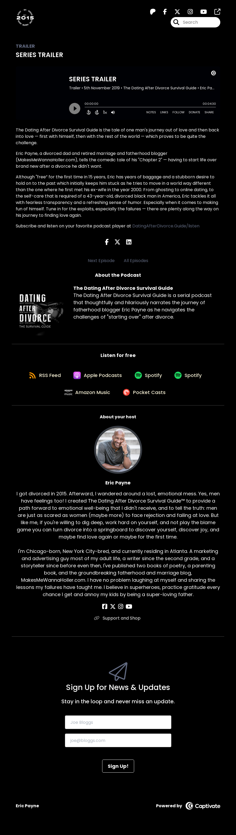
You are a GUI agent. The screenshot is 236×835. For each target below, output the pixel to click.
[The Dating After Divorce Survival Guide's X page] (174, 12)
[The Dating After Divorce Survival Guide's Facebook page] (162, 12)
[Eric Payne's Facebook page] (107, 611)
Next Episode (101, 261)
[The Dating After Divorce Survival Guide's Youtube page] (200, 12)
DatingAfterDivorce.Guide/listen (165, 226)
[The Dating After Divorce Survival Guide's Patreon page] (153, 12)
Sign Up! (118, 770)
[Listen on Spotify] (149, 377)
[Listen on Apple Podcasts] (97, 377)
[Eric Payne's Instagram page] (120, 611)
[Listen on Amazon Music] (86, 396)
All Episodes (136, 261)
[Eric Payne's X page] (114, 611)
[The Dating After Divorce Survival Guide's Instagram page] (187, 12)
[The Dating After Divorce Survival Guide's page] (214, 12)
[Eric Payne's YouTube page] (127, 611)
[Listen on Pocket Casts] (145, 396)
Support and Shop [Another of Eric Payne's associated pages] (118, 623)
